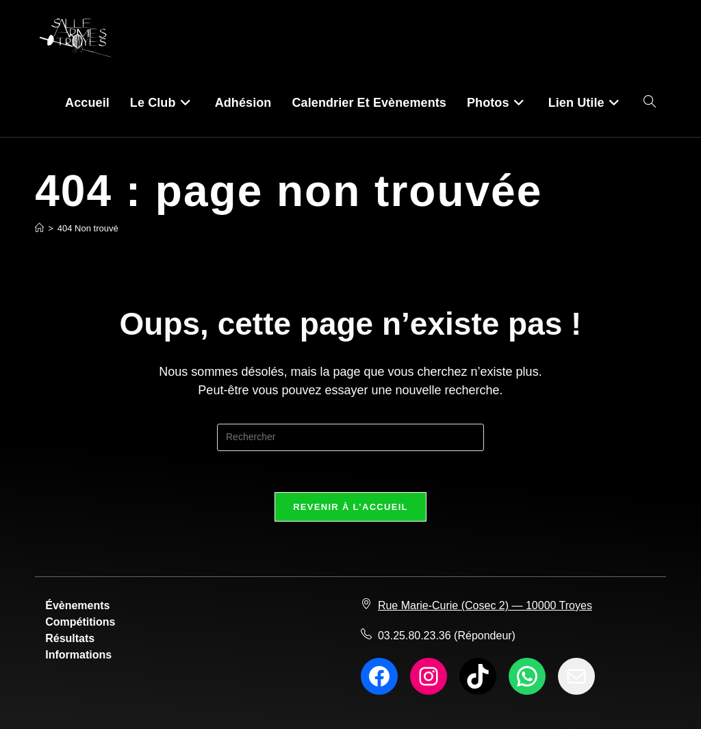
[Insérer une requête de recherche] (350, 437)
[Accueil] (39, 228)
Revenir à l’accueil (350, 507)
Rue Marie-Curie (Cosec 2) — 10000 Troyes (485, 605)
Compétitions (80, 622)
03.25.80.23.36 (414, 635)
